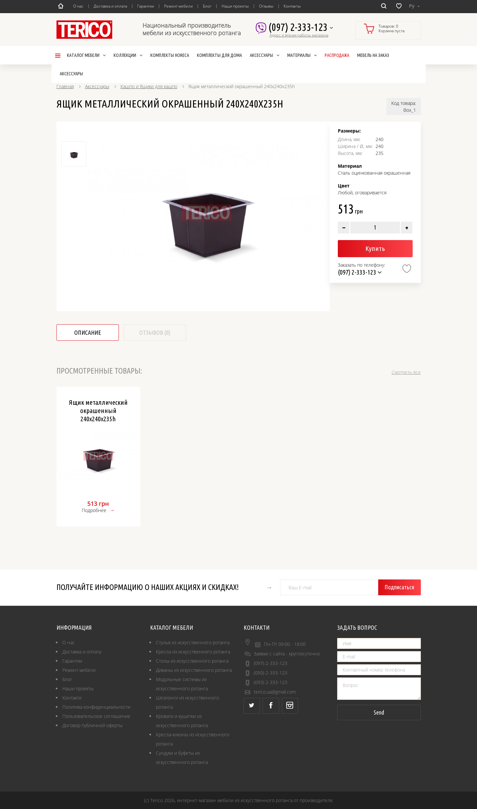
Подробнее (94, 510)
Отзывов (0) (154, 332)
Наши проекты (235, 6)
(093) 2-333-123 (270, 682)
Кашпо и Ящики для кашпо (148, 86)
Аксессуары (97, 86)
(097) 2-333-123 (300, 27)
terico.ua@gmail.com (275, 692)
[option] (206, 212)
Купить (375, 248)
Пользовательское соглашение (96, 716)
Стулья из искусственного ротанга (192, 642)
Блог (207, 6)
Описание (87, 332)
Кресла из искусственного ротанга (193, 652)
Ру (414, 6)
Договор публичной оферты (92, 725)
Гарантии (145, 6)
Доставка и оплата (110, 6)
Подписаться (399, 587)
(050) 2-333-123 (270, 673)
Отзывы (266, 6)
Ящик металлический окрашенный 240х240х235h (98, 410)
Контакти (71, 698)
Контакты (292, 6)
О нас (78, 6)
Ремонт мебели (178, 6)
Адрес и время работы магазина (299, 35)
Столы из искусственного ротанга (192, 661)
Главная (65, 86)
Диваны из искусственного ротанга (194, 670)
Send (379, 712)
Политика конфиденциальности (96, 707)
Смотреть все (406, 372)
